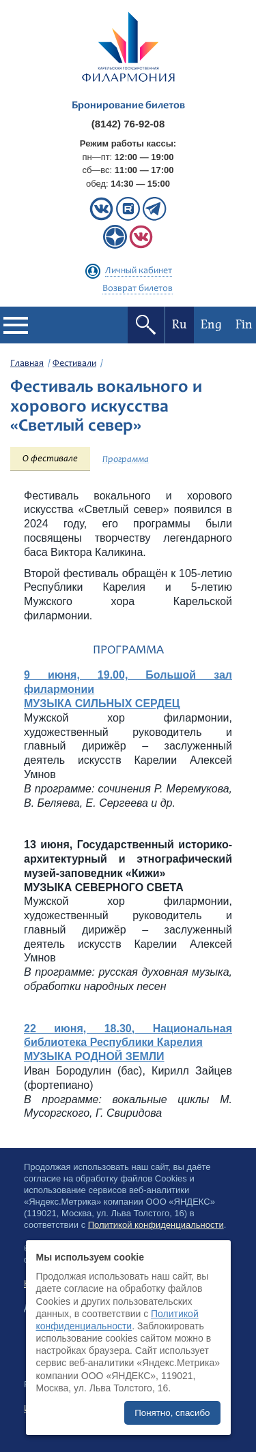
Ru (179, 325)
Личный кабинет (138, 271)
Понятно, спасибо (172, 1413)
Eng (211, 325)
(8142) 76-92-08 (128, 123)
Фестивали (74, 364)
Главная (27, 364)
